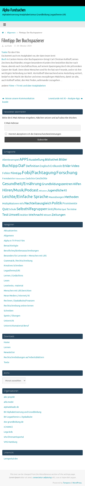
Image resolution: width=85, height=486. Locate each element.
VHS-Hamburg (10, 442)
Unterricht (9, 320)
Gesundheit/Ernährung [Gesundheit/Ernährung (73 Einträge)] (21, 183)
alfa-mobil (8, 402)
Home (7, 342)
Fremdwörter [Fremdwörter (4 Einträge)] (8, 178)
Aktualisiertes (10, 230)
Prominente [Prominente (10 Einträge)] (69, 203)
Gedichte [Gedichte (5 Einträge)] (30, 178)
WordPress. (77, 483)
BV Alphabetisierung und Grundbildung (22, 412)
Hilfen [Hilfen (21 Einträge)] (77, 184)
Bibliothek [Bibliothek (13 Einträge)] (51, 159)
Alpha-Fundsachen (13, 10)
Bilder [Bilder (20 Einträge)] (63, 159)
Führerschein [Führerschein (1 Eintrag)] (20, 179)
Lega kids (8, 432)
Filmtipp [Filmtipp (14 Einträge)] (16, 173)
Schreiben (8, 310)
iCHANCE (8, 427)
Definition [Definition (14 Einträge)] (32, 166)
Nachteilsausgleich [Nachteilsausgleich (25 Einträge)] (37, 203)
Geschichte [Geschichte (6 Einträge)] (41, 178)
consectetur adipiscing (42, 477)
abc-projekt (9, 397)
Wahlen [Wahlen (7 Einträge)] (24, 214)
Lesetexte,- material (13, 285)
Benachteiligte (11, 245)
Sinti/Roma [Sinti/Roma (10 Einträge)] (54, 209)
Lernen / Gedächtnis (13, 275)
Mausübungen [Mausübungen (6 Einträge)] (56, 197)
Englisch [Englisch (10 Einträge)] (45, 166)
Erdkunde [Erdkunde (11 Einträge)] (56, 166)
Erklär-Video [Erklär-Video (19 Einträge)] (71, 166)
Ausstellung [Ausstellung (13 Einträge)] (36, 159)
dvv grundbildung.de (13, 422)
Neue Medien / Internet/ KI (17, 295)
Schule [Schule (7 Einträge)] (12, 209)
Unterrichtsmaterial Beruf (16, 326)
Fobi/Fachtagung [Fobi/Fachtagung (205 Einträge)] (39, 172)
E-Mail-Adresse (11, 123)
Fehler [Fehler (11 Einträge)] (6, 173)
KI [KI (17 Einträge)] (65, 190)
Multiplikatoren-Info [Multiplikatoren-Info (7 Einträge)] (13, 203)
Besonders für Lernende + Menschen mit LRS (25, 255)
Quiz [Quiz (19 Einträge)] (5, 209)
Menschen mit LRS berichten (17, 290)
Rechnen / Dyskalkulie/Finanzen (19, 300)
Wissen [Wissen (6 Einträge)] (47, 214)
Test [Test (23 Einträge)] (5, 215)
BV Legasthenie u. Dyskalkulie (18, 417)
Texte (6, 362)
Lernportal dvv (11, 458)
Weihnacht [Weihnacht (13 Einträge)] (36, 215)
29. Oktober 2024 (24, 46)
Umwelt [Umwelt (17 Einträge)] (14, 215)
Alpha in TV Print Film (14, 240)
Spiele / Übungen (12, 315)
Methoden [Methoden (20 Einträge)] (71, 197)
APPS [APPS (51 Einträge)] (23, 159)
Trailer (5, 52)
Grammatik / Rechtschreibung (18, 260)
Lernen (7, 347)
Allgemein (11, 32)
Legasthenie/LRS (12, 270)
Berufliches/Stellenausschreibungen (21, 250)
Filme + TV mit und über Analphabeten (27, 85)
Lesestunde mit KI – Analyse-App (65, 98)
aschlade (8, 46)
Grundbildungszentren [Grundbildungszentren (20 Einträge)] (57, 184)
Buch (4, 59)
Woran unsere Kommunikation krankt (18, 100)
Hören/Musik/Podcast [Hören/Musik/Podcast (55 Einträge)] (20, 190)
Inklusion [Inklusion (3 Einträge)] (43, 190)
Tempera (66, 483)
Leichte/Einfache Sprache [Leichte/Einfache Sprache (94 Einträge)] (25, 196)
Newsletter (9, 352)
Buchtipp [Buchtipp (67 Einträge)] (10, 165)
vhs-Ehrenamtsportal (14, 437)
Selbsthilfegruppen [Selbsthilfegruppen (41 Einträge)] (32, 209)
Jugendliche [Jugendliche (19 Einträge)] (55, 190)
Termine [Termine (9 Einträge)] (72, 209)
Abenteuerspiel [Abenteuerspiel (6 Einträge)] (10, 159)
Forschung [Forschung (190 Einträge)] (66, 172)
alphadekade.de (11, 407)
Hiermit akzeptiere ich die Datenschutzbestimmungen (33, 134)
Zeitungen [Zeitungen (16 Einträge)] (59, 215)
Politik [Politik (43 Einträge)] (57, 203)
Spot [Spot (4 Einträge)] (64, 209)
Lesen (6, 280)
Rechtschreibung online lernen (19, 305)
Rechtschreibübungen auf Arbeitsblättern (24, 357)
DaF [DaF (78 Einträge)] (21, 165)
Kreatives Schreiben (13, 265)
